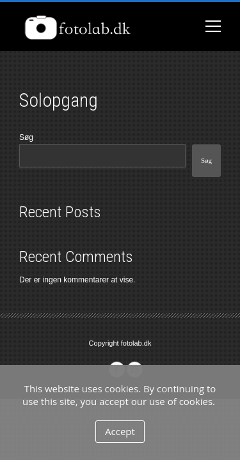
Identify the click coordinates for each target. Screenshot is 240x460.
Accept (120, 431)
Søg (26, 137)
